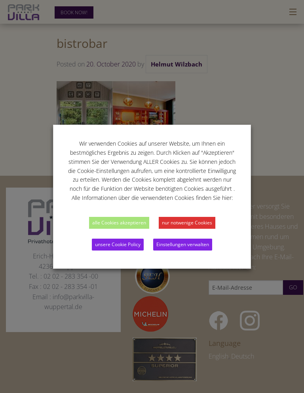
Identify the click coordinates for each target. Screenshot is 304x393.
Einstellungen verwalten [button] (182, 244)
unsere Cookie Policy (118, 244)
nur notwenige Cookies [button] (187, 222)
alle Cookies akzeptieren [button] (119, 222)
